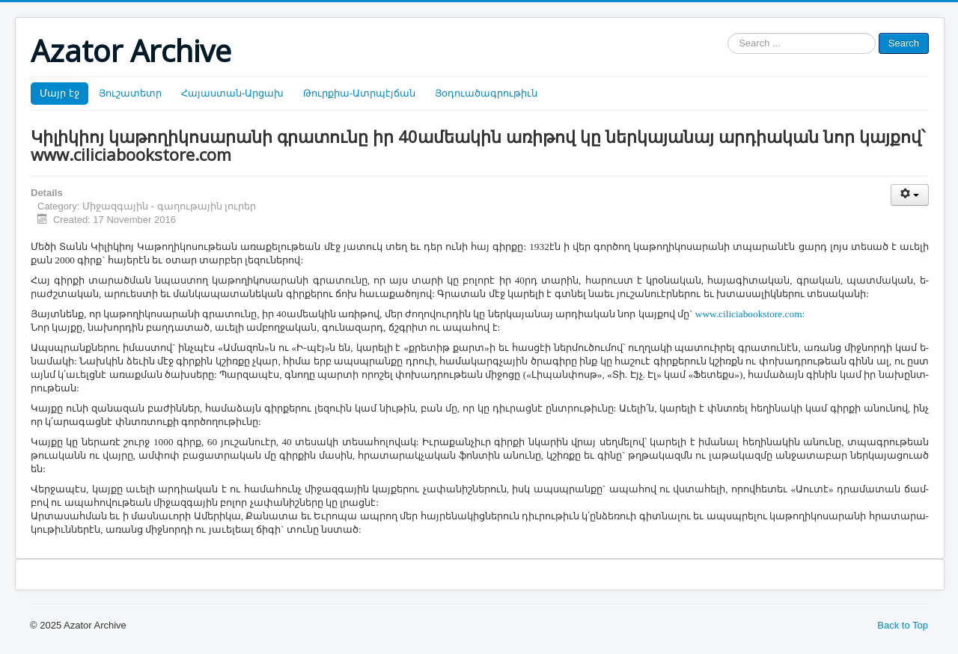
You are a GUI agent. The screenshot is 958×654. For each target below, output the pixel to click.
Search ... (727, 33)
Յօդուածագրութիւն (486, 93)
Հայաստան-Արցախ (232, 93)
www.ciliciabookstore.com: (750, 314)
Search (903, 43)
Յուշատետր (130, 93)
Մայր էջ (59, 93)
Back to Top (902, 625)
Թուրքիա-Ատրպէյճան (359, 93)
